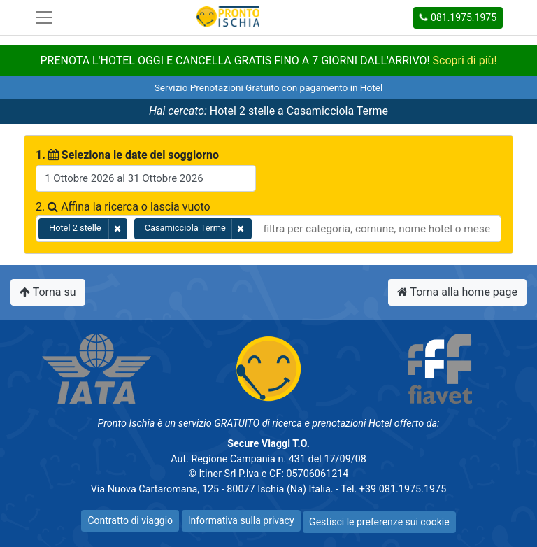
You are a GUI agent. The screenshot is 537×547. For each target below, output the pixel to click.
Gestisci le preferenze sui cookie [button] (379, 521)
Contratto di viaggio (130, 520)
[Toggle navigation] (44, 17)
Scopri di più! (465, 60)
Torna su (48, 292)
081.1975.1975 (457, 17)
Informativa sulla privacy (241, 520)
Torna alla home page (457, 292)
